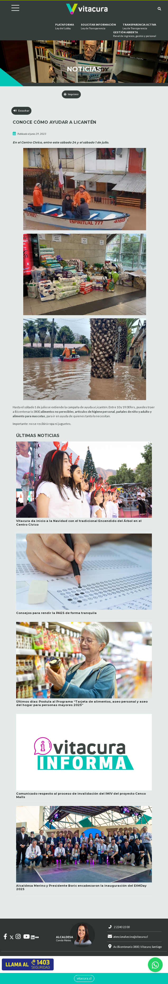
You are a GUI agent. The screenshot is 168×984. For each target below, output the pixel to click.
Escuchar (21, 110)
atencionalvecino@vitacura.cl (130, 937)
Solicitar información (98, 27)
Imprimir (71, 94)
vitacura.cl (84, 978)
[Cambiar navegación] (11, 8)
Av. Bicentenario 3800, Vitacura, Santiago (137, 947)
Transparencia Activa (139, 27)
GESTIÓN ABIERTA (134, 34)
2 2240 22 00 (121, 927)
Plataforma (64, 27)
